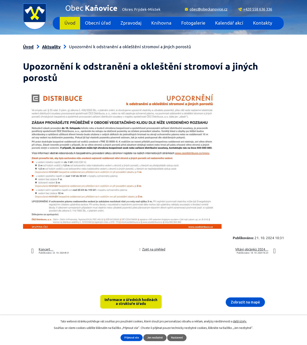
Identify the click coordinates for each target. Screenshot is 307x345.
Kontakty (262, 22)
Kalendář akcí (229, 22)
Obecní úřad (98, 22)
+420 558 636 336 (257, 9)
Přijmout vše (130, 337)
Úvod (69, 22)
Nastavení (178, 337)
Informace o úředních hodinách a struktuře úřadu (131, 302)
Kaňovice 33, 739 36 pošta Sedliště (54, 297)
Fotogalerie (193, 22)
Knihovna (161, 22)
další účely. (240, 321)
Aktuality (51, 46)
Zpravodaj (130, 22)
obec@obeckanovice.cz (208, 9)
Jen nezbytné (155, 337)
